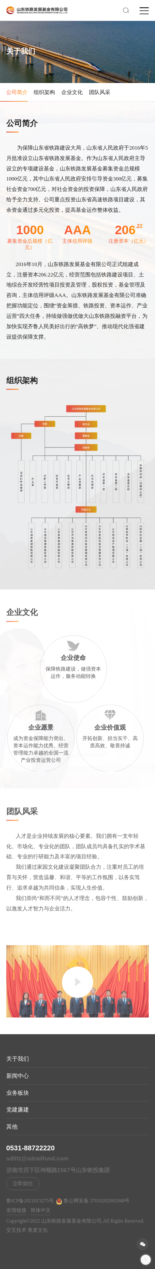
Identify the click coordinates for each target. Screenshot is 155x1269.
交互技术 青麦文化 (27, 1230)
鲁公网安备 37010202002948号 (93, 1201)
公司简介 (17, 92)
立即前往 (23, 1183)
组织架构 (44, 92)
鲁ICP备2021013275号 (30, 1200)
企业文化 (72, 92)
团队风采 (99, 92)
